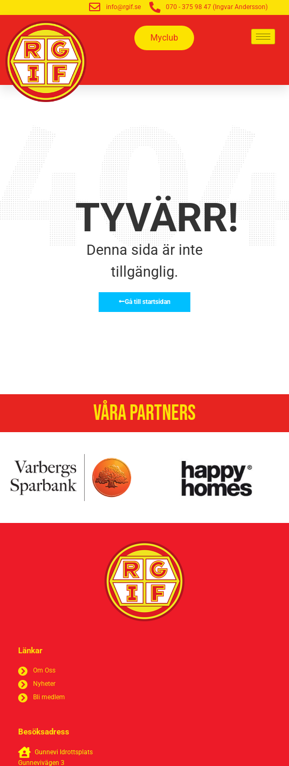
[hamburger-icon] (263, 36)
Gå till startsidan (145, 302)
